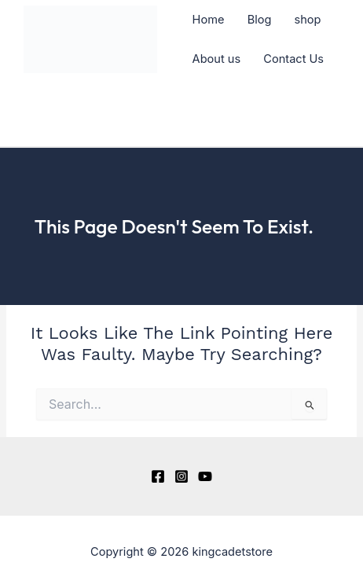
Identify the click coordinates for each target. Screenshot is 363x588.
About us (216, 59)
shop (308, 20)
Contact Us (293, 59)
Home (208, 20)
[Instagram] (181, 476)
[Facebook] (158, 476)
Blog (260, 20)
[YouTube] (205, 476)
